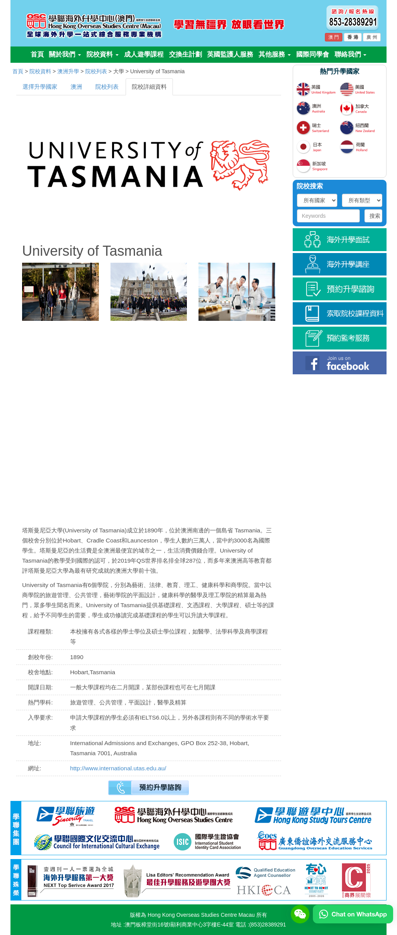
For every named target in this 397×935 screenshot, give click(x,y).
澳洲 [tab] (76, 86)
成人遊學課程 (144, 54)
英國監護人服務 (230, 54)
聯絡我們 (351, 54)
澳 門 (333, 37)
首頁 (37, 54)
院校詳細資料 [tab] (149, 86)
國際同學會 (312, 54)
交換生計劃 (185, 54)
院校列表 (96, 71)
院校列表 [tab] (107, 86)
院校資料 (102, 54)
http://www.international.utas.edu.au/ (118, 768)
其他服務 (275, 54)
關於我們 (65, 54)
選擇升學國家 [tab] (39, 86)
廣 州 (371, 37)
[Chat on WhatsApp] (353, 914)
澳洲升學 (68, 71)
